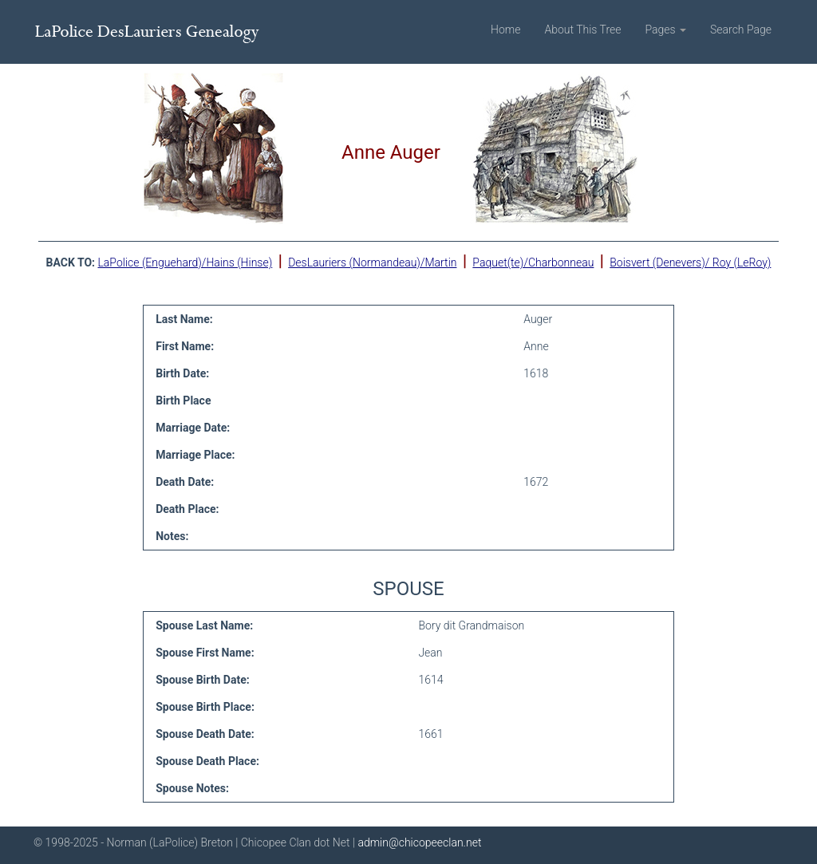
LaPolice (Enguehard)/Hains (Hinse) (184, 262)
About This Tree (582, 29)
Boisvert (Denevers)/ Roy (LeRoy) (690, 262)
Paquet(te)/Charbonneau (533, 262)
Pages (665, 29)
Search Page (741, 29)
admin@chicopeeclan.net (419, 842)
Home (505, 29)
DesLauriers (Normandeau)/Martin (372, 262)
